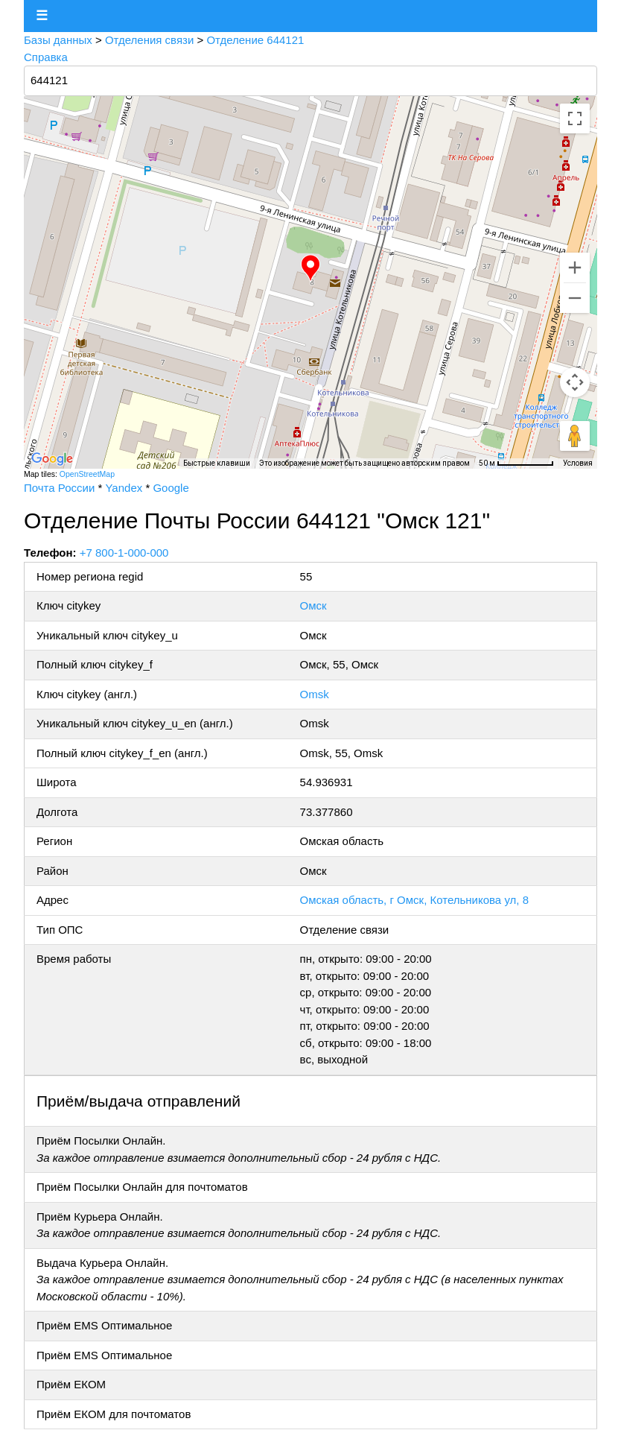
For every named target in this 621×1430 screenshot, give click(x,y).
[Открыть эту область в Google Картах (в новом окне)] (52, 459)
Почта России (59, 487)
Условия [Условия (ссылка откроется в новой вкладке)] (578, 463)
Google (170, 487)
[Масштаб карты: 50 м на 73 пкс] (516, 463)
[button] (310, 268)
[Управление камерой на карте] (575, 382)
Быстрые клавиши (216, 463)
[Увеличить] (575, 267)
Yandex (123, 487)
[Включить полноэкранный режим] (575, 118)
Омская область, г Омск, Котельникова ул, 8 (414, 899)
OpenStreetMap (87, 473)
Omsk (314, 694)
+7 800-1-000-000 (124, 552)
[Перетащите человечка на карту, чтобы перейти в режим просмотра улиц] (575, 436)
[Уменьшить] (575, 298)
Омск (313, 605)
